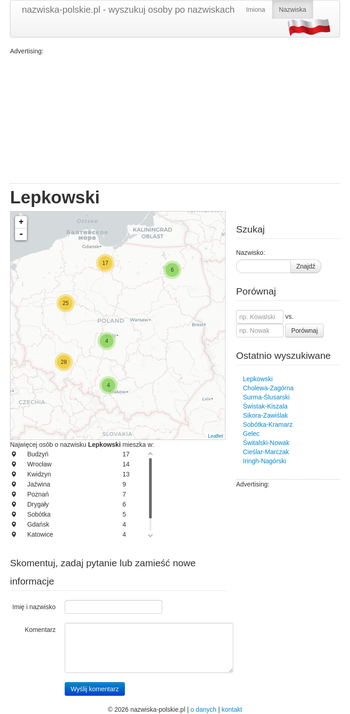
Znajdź (305, 266)
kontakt (231, 709)
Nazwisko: (250, 252)
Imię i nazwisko (34, 607)
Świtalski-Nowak (266, 442)
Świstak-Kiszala (265, 406)
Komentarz (40, 629)
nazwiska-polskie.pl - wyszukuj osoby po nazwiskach (128, 10)
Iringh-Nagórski (264, 461)
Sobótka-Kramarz (268, 424)
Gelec (251, 433)
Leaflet (215, 436)
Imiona (255, 9)
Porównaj (304, 330)
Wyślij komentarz (95, 689)
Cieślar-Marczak (266, 451)
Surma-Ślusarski (266, 397)
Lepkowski (258, 379)
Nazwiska (292, 9)
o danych (203, 709)
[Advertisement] (175, 119)
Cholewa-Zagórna (268, 388)
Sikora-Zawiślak (265, 415)
